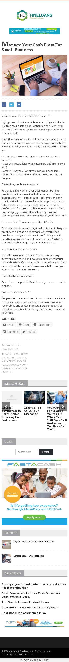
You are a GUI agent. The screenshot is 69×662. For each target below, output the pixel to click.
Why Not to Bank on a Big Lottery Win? (30, 607)
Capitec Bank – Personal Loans (29, 555)
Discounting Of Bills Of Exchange (32, 411)
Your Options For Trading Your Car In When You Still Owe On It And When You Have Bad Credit (57, 418)
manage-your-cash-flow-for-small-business (15, 368)
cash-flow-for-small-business (15, 355)
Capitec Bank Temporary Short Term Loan (34, 541)
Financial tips (10, 349)
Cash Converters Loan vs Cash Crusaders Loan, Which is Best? (31, 595)
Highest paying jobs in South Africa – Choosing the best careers (12, 414)
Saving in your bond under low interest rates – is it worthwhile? (34, 586)
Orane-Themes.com (23, 654)
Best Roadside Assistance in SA (24, 613)
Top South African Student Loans (25, 602)
